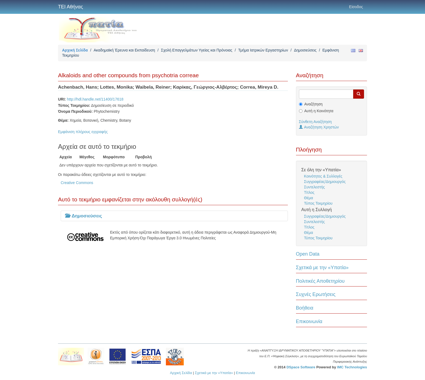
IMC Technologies (352, 367)
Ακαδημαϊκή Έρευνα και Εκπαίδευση (124, 50)
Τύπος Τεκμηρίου (318, 203)
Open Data (308, 254)
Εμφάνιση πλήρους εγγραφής (83, 132)
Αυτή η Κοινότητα (318, 111)
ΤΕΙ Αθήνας (70, 6)
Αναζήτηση (313, 104)
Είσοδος (356, 7)
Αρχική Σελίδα (75, 50)
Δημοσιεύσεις (305, 50)
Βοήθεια (304, 308)
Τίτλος (309, 192)
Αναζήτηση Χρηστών (319, 127)
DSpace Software (300, 367)
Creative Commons (77, 183)
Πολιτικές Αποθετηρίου (320, 281)
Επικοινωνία (309, 321)
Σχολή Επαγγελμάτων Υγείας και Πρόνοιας (196, 50)
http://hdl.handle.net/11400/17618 (95, 99)
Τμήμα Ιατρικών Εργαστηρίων (263, 50)
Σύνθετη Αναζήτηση (315, 122)
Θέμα (308, 198)
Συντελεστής (314, 187)
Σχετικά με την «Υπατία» (322, 267)
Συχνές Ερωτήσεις (316, 294)
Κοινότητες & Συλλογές (323, 176)
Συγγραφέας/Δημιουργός (325, 181)
